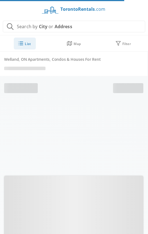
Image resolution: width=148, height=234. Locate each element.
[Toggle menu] (9, 8)
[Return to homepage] (72, 12)
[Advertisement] (74, 134)
